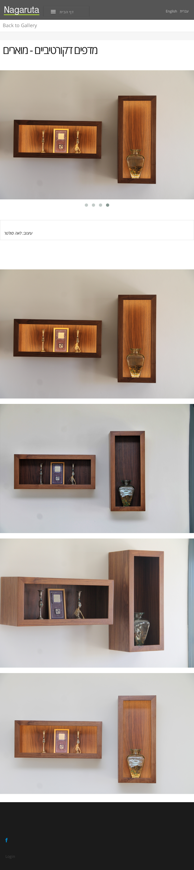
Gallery (20, 25)
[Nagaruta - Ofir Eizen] (21, 10)
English (171, 11)
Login (10, 856)
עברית (184, 11)
